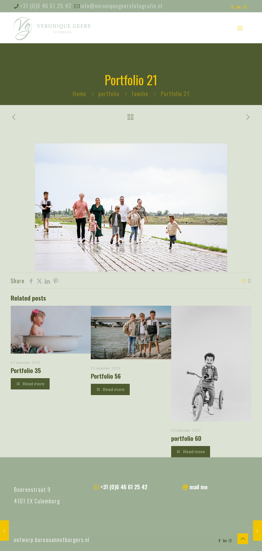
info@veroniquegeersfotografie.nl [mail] (121, 6)
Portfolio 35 (26, 370)
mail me (199, 487)
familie (140, 93)
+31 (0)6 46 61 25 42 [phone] (46, 6)
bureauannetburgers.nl (62, 539)
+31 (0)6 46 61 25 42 (123, 487)
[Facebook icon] (232, 6)
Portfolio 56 (106, 375)
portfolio (109, 93)
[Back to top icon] (242, 538)
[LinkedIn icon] (239, 6)
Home (79, 93)
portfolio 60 (186, 438)
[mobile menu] (240, 27)
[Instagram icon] (245, 6)
